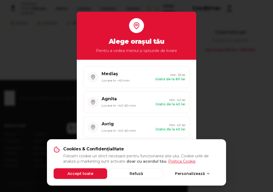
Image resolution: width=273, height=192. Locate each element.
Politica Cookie (182, 161)
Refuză (136, 173)
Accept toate (80, 173)
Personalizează (192, 173)
